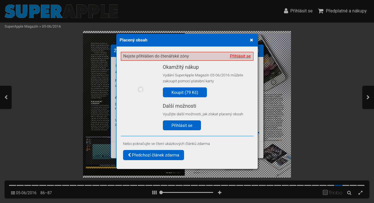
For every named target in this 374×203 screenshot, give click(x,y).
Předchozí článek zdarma (154, 155)
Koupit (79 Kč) (185, 92)
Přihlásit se (240, 56)
